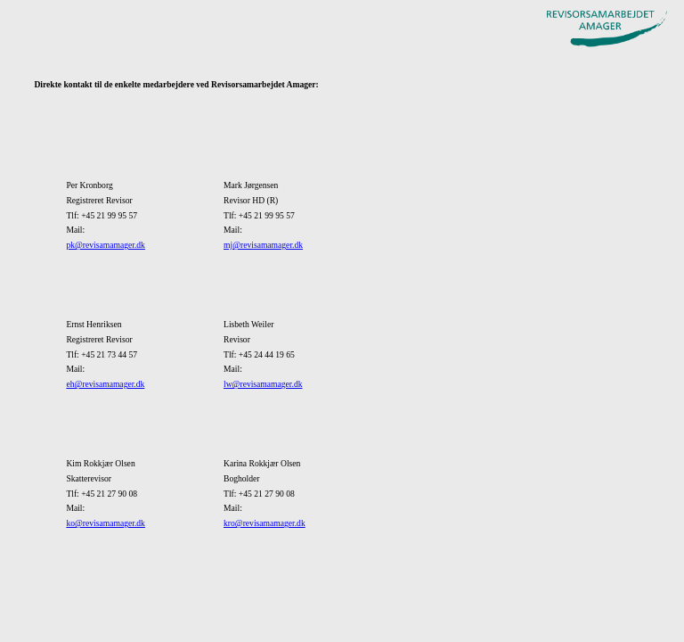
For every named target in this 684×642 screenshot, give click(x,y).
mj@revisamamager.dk (263, 245)
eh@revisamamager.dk (105, 384)
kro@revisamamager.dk (264, 523)
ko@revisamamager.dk (105, 523)
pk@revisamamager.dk (105, 245)
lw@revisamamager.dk (263, 384)
